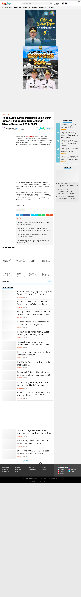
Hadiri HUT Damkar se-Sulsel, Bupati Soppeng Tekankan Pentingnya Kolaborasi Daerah (69, 157)
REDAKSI (31, 478)
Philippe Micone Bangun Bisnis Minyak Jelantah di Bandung (34, 353)
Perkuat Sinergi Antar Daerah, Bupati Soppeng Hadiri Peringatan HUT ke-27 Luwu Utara (34, 334)
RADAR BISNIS (17, 7)
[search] (36, 3)
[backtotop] (40, 464)
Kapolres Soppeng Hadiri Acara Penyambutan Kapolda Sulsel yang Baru (68, 185)
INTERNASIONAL (43, 7)
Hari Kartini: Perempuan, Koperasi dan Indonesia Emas (34, 363)
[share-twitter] (40, 128)
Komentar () (49, 128)
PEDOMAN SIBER (38, 478)
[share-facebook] (37, 128)
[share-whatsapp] (43, 128)
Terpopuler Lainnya (67, 163)
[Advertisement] (8, 155)
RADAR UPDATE (8, 7)
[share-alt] (19, 215)
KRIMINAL (17, 467)
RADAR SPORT (52, 7)
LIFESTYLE (31, 467)
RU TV (16, 471)
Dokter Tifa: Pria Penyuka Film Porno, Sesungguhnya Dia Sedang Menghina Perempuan (67, 198)
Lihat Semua (27, 460)
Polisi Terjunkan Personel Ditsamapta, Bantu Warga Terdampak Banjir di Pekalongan (67, 191)
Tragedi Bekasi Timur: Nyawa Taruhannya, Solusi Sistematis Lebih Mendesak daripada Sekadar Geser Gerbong (33, 346)
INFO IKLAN (25, 478)
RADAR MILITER (26, 7)
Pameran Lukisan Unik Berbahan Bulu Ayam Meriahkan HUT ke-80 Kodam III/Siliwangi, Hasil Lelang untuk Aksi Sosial (33, 396)
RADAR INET (34, 7)
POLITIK (44, 467)
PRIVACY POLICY (55, 478)
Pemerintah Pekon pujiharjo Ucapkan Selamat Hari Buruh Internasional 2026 (34, 373)
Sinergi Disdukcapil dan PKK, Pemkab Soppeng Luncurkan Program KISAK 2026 (33, 314)
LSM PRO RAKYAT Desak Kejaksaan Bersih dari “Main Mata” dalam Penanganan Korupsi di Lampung (33, 453)
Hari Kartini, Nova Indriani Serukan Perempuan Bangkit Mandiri (32, 442)
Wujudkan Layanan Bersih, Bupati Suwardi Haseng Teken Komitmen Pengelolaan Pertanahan (32, 304)
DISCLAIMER (47, 478)
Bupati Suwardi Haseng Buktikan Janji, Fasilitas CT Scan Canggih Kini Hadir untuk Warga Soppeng (69, 134)
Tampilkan (49, 281)
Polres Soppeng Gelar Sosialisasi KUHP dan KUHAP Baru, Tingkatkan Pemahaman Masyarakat (34, 324)
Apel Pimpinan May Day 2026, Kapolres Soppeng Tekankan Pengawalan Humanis (34, 294)
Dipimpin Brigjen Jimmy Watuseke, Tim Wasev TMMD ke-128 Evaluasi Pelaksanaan (34, 385)
